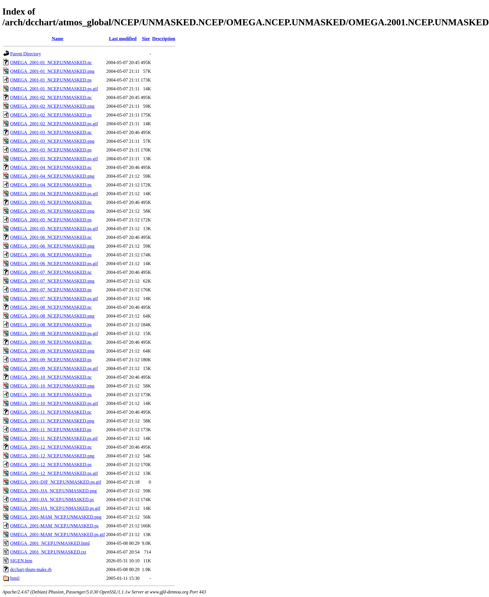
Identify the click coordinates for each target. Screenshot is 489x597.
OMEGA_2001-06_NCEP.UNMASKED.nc (51, 237)
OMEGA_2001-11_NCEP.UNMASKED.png (52, 420)
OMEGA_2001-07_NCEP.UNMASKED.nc (51, 272)
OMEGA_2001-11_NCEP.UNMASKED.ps (50, 429)
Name (57, 38)
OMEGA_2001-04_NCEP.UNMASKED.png (52, 176)
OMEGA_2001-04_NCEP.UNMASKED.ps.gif (54, 193)
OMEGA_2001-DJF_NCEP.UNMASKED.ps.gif (55, 482)
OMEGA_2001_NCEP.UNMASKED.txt (48, 552)
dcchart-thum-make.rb (31, 569)
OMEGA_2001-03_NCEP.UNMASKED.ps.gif (54, 158)
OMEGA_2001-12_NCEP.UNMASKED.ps (51, 464)
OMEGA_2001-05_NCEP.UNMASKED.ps (51, 219)
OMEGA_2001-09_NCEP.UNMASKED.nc (51, 342)
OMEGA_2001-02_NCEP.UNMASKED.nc (51, 97)
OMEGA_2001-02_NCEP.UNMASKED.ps (51, 114)
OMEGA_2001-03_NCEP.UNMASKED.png (52, 141)
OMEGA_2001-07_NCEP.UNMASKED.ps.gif (54, 298)
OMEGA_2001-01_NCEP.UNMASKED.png (52, 71)
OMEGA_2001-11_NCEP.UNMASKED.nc (51, 412)
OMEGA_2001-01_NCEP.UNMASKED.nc (51, 62)
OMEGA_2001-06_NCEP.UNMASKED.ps (51, 254)
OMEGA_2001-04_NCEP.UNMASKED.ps (51, 184)
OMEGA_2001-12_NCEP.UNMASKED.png (52, 455)
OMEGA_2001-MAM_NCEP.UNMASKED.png (55, 517)
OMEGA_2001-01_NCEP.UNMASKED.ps (51, 80)
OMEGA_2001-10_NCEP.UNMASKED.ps (51, 394)
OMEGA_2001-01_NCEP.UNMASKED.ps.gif (54, 88)
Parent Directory (25, 53)
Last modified (123, 38)
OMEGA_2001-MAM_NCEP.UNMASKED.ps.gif (57, 534)
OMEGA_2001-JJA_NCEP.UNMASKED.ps (52, 499)
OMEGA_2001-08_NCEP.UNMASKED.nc (51, 307)
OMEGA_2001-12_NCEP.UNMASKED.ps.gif (54, 473)
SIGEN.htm (21, 560)
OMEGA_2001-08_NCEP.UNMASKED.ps (51, 324)
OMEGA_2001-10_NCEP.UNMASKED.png (52, 385)
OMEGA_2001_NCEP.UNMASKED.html (50, 543)
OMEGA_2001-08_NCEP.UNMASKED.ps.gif (54, 333)
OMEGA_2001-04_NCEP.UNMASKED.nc (51, 167)
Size (146, 38)
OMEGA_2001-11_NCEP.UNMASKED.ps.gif (54, 438)
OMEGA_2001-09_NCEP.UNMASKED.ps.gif (54, 368)
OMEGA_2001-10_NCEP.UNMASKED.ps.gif (54, 403)
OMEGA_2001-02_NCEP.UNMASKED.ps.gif (54, 123)
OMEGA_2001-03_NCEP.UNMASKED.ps (51, 149)
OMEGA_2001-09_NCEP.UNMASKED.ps (51, 359)
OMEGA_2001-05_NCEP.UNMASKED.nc (51, 202)
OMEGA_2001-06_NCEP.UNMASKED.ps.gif (54, 263)
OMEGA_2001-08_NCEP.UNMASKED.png (52, 316)
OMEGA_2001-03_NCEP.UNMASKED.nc (51, 132)
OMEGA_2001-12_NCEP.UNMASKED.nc (51, 447)
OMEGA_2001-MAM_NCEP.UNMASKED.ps (54, 525)
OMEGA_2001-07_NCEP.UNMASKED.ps (51, 289)
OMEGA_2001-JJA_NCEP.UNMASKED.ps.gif (55, 508)
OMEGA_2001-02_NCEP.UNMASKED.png (52, 106)
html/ (15, 578)
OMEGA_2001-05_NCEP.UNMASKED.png (52, 211)
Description (163, 38)
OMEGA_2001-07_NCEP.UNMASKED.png (52, 281)
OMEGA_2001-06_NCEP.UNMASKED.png (52, 246)
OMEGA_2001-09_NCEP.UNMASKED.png (52, 350)
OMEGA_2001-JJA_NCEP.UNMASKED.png (53, 490)
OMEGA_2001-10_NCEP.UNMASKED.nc (51, 377)
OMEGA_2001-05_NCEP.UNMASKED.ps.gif (54, 228)
